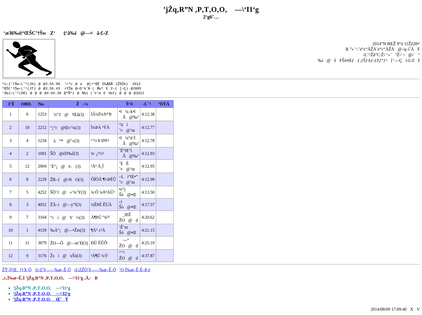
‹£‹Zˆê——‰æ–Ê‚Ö (53, 270)
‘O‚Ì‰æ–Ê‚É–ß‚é (134, 270)
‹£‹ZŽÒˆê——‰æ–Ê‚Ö (95, 270)
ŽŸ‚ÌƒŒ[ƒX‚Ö (16, 270)
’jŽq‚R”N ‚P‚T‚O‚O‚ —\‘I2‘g (41, 294)
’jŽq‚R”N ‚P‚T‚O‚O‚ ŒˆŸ (40, 300)
